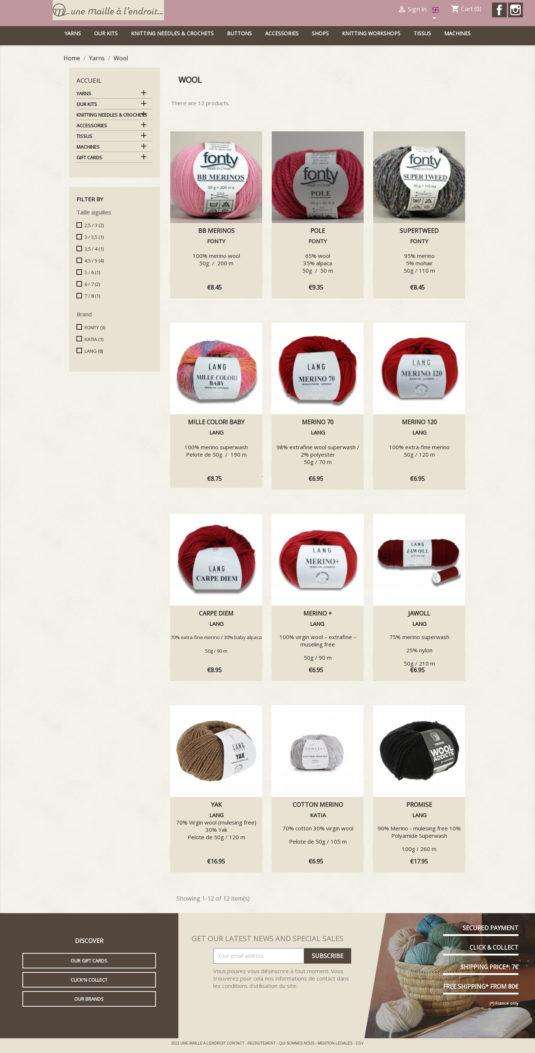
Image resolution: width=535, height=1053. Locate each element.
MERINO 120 (419, 422)
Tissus (422, 33)
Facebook (499, 10)
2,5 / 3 (94, 225)
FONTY (95, 327)
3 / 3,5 (94, 237)
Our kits (106, 33)
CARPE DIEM (216, 613)
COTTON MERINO (318, 805)
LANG (94, 351)
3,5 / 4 (94, 248)
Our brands (89, 999)
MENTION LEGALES (335, 1043)
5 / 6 (92, 272)
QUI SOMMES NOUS (297, 1043)
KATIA (94, 339)
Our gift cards (89, 960)
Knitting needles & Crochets (172, 33)
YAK (216, 805)
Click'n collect (89, 979)
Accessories (282, 33)
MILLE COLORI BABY (216, 422)
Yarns (72, 33)
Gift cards (89, 157)
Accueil (88, 80)
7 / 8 (92, 295)
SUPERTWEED (419, 231)
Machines (457, 33)
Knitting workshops (371, 33)
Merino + (317, 613)
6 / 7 (92, 284)
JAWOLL (419, 613)
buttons (239, 33)
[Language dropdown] (436, 14)
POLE (317, 231)
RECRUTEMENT (262, 1043)
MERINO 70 (318, 422)
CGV (360, 1043)
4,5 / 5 (94, 260)
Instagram (515, 10)
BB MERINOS (216, 231)
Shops (320, 33)
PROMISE (419, 805)
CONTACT (236, 1043)
